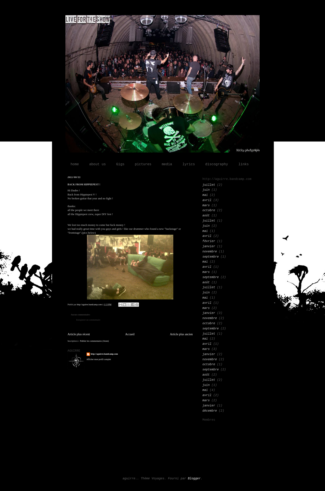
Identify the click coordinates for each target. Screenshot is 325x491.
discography (216, 164)
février (208, 241)
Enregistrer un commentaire (88, 320)
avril (206, 200)
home (75, 164)
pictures (143, 164)
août (206, 215)
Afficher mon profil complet (99, 359)
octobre (208, 210)
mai (205, 195)
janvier (208, 246)
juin (206, 190)
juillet (208, 185)
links (243, 164)
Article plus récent (79, 334)
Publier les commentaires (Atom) (94, 341)
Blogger (194, 478)
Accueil (130, 334)
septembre (210, 256)
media (167, 164)
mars (206, 205)
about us (97, 164)
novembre (209, 251)
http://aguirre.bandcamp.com (104, 354)
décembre (209, 410)
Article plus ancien (181, 334)
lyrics (188, 164)
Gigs (120, 164)
